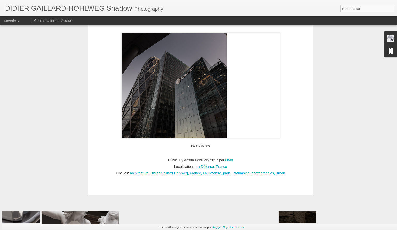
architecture (139, 123)
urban (280, 123)
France (195, 123)
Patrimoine (241, 123)
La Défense (212, 123)
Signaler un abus (233, 227)
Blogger (216, 227)
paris (227, 123)
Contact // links (45, 21)
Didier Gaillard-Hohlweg (169, 123)
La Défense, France (211, 116)
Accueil (66, 21)
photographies (263, 123)
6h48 (229, 110)
